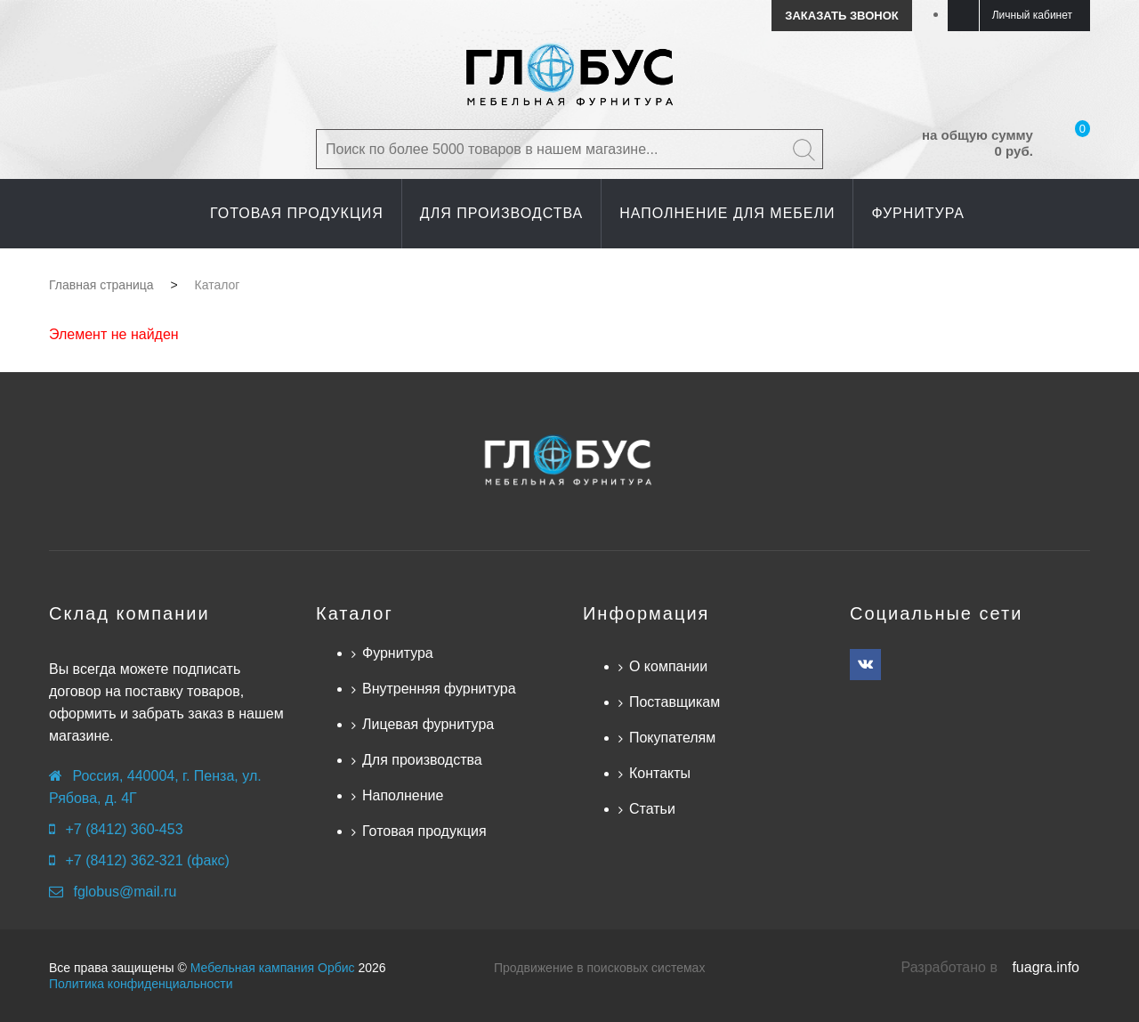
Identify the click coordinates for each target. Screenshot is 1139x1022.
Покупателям (672, 737)
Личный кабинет (1032, 15)
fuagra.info (1045, 967)
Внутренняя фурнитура (439, 688)
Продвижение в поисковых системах (599, 968)
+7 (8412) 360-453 (123, 829)
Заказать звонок (841, 15)
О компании (668, 666)
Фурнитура (397, 653)
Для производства (422, 759)
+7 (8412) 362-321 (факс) (147, 860)
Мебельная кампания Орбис (272, 968)
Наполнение (402, 795)
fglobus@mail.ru (124, 891)
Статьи (652, 808)
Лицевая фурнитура (428, 724)
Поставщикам (674, 702)
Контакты (660, 773)
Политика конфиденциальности (141, 984)
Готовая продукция (424, 831)
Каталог (354, 613)
